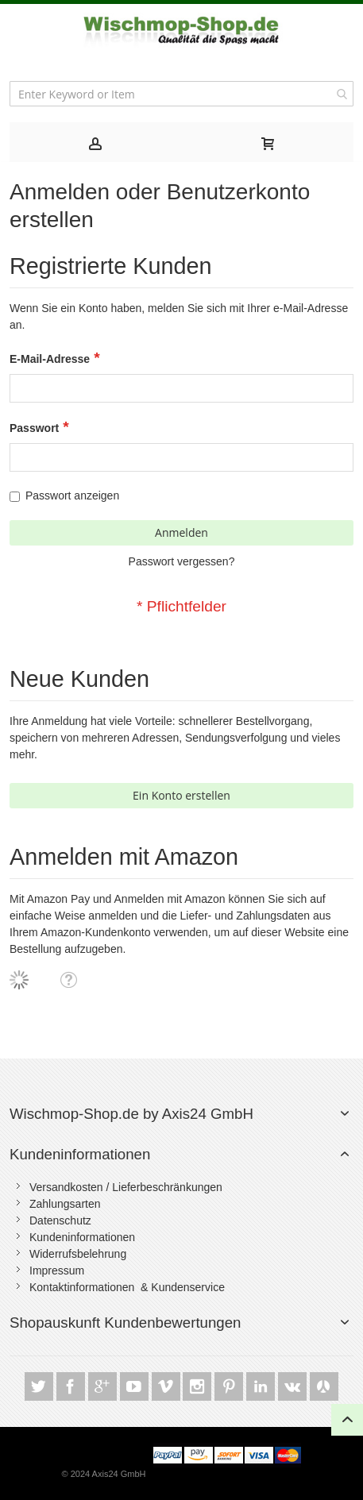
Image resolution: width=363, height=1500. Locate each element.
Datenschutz (60, 1220)
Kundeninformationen (80, 1154)
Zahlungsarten (65, 1203)
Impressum (56, 1270)
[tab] (96, 142)
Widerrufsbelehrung (77, 1253)
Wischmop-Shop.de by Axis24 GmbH (131, 1113)
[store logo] (182, 30)
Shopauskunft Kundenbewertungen (125, 1322)
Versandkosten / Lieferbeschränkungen (125, 1187)
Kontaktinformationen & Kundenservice (127, 1287)
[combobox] (181, 93)
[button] (68, 979)
